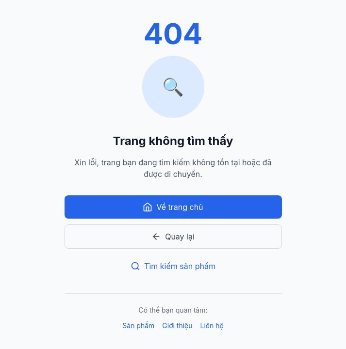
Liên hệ (212, 325)
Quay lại (173, 236)
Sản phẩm (138, 325)
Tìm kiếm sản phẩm (173, 266)
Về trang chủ (173, 207)
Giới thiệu (177, 325)
